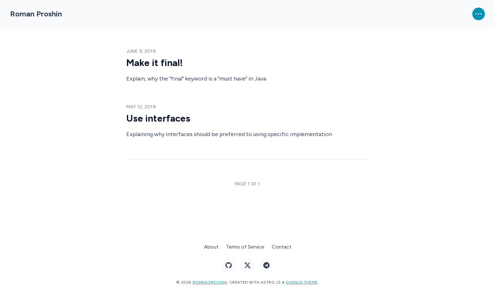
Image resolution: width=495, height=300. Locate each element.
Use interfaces (158, 118)
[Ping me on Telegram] (266, 265)
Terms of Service (245, 247)
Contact (281, 247)
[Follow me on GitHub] (229, 265)
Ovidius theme (302, 282)
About (211, 247)
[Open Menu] (478, 14)
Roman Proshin (36, 13)
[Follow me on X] (247, 265)
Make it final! (154, 63)
